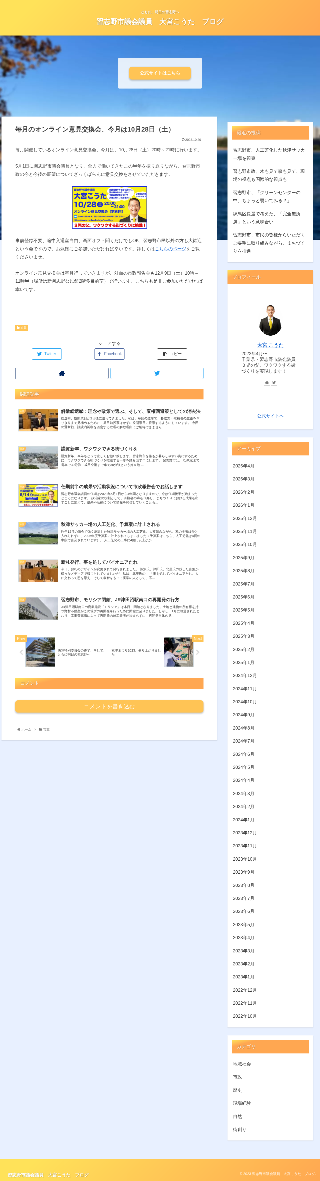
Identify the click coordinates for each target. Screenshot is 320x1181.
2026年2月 (243, 492)
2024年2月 (243, 806)
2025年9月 (243, 557)
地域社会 (242, 1063)
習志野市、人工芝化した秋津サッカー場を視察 (269, 154)
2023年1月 (243, 976)
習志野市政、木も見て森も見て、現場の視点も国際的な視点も (269, 175)
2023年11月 (245, 845)
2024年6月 (243, 754)
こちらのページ (170, 248)
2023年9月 (243, 872)
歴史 (237, 1090)
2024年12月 (245, 675)
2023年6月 (243, 911)
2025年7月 (243, 583)
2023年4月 (243, 937)
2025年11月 (245, 531)
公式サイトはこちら (160, 73)
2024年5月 (243, 767)
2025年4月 (243, 623)
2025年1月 (243, 662)
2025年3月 (243, 636)
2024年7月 (243, 741)
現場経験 (242, 1103)
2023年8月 (243, 885)
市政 (22, 327)
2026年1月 (243, 505)
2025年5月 (243, 610)
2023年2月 (243, 963)
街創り (239, 1129)
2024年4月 (243, 780)
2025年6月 (243, 597)
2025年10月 (245, 544)
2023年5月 (243, 924)
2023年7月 (243, 898)
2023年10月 (245, 859)
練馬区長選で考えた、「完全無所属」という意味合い (266, 217)
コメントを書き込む (109, 716)
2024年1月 (243, 819)
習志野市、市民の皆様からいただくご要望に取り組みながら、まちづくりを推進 (269, 243)
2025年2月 (243, 649)
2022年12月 (245, 990)
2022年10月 (245, 1016)
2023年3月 (243, 950)
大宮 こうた (270, 345)
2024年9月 (243, 714)
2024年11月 (245, 688)
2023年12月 (245, 832)
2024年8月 (243, 728)
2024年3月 (243, 793)
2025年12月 (245, 518)
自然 (237, 1116)
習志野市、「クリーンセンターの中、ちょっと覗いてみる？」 (266, 196)
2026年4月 (243, 465)
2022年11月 (245, 1003)
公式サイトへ (270, 415)
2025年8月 (243, 570)
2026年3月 (243, 478)
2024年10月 (245, 701)
